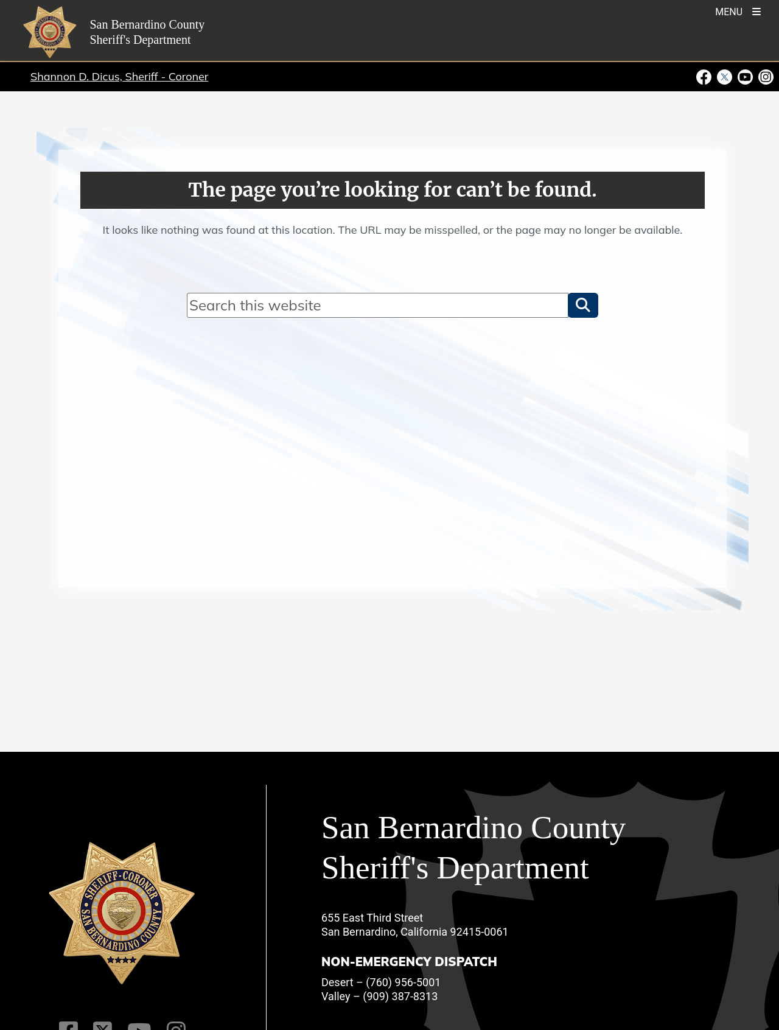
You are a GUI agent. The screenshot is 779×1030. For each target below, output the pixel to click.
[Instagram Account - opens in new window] (765, 76)
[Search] (377, 305)
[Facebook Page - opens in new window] (705, 76)
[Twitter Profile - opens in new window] (724, 76)
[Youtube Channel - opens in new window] (745, 76)
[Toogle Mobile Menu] (738, 10)
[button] (583, 305)
